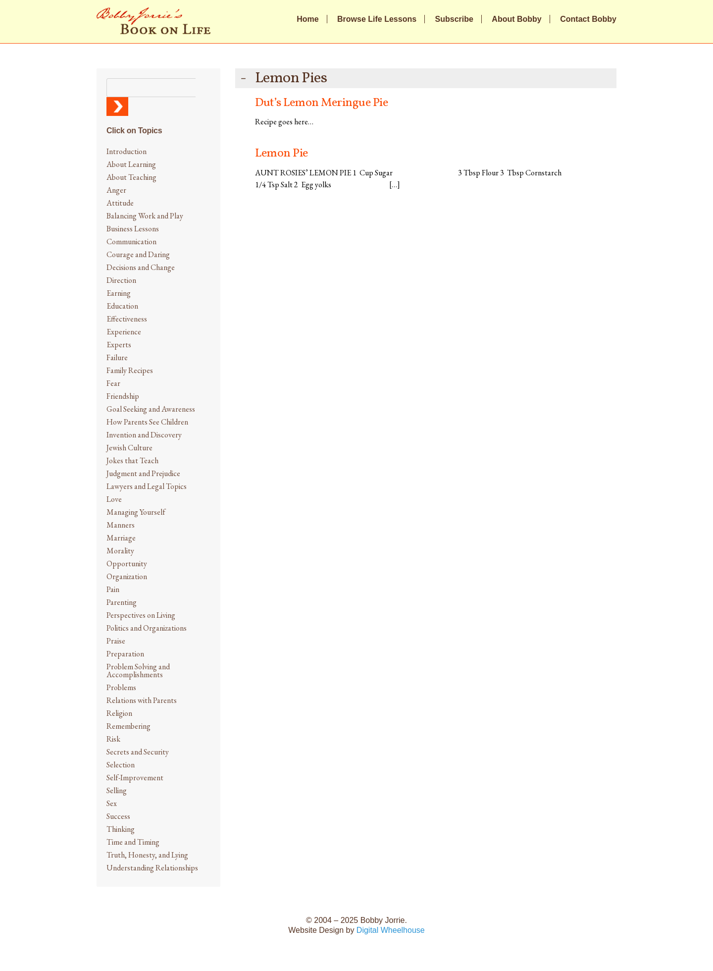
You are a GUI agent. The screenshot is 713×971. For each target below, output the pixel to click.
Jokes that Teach (132, 460)
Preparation (125, 653)
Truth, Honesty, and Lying (147, 855)
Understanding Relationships (152, 868)
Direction (121, 280)
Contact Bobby (588, 19)
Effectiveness (126, 319)
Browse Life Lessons (376, 19)
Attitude (120, 203)
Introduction (126, 151)
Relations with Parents (141, 700)
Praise (115, 641)
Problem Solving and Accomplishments (138, 670)
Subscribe (454, 19)
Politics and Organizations (146, 628)
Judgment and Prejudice (143, 473)
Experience (123, 331)
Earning (118, 293)
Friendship (122, 396)
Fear (113, 383)
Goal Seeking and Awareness (150, 409)
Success (118, 816)
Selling (116, 790)
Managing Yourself (135, 512)
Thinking (120, 829)
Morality (120, 550)
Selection (120, 764)
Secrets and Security (137, 752)
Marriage (121, 538)
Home (307, 19)
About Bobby (516, 19)
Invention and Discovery (144, 435)
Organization (126, 576)
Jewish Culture (129, 447)
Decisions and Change (140, 267)
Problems (121, 687)
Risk (113, 739)
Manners (120, 525)
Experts (118, 344)
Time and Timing (132, 842)
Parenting (121, 602)
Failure (117, 357)
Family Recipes (129, 370)
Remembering (128, 726)
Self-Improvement (134, 777)
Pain (112, 589)
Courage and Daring (138, 254)
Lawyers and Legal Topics (146, 486)
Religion (119, 713)
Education (122, 306)
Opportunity (126, 563)
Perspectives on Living (140, 615)
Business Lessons (132, 228)
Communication (131, 241)
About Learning (131, 164)
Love (114, 499)
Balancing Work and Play (144, 216)
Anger (116, 190)
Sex (111, 803)
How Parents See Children (147, 422)
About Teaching (131, 177)
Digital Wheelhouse (390, 930)
